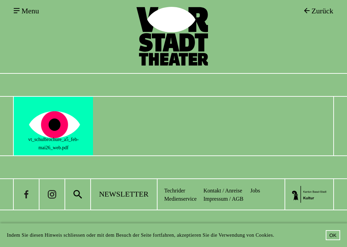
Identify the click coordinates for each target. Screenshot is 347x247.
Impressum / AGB (223, 199)
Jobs (255, 190)
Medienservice (180, 199)
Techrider (174, 190)
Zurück (322, 11)
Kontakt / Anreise (223, 190)
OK (333, 235)
